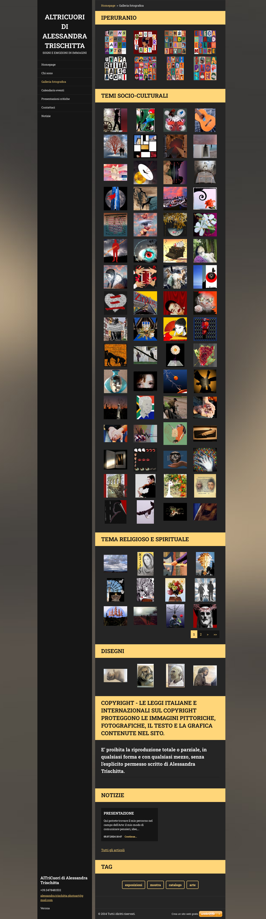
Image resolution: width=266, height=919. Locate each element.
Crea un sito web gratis (185, 913)
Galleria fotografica (53, 82)
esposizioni (133, 885)
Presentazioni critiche (55, 99)
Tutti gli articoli (113, 850)
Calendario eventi (52, 90)
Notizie (46, 116)
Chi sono (47, 73)
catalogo (175, 885)
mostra (155, 885)
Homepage (48, 64)
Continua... (131, 836)
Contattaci (48, 107)
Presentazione (119, 813)
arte (193, 885)
